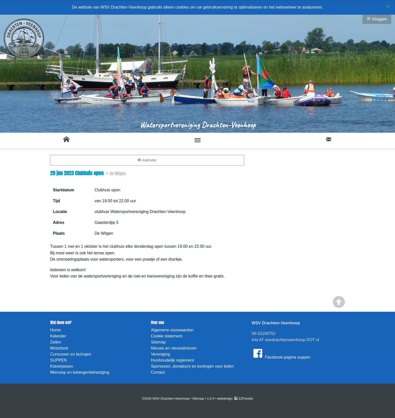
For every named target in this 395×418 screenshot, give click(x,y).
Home (55, 330)
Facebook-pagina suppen (281, 353)
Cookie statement (166, 336)
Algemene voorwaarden (172, 330)
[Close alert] (388, 6)
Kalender (147, 160)
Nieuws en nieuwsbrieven (173, 348)
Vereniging (160, 354)
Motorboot (59, 348)
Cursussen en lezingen (70, 354)
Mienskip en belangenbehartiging (79, 372)
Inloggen (377, 19)
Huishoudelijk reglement (172, 360)
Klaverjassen (61, 366)
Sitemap (158, 342)
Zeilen (55, 342)
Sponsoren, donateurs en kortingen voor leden (192, 366)
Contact (158, 372)
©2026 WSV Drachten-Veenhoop (165, 398)
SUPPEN (58, 360)
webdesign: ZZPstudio (235, 398)
